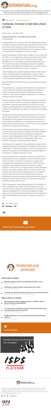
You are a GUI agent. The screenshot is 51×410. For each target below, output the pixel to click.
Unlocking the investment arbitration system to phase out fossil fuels (22, 287)
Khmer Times (14, 203)
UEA (15, 206)
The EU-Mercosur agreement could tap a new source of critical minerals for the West (26, 292)
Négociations (9, 20)
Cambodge (8, 206)
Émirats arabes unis (22, 20)
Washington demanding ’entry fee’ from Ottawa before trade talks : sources (23, 281)
